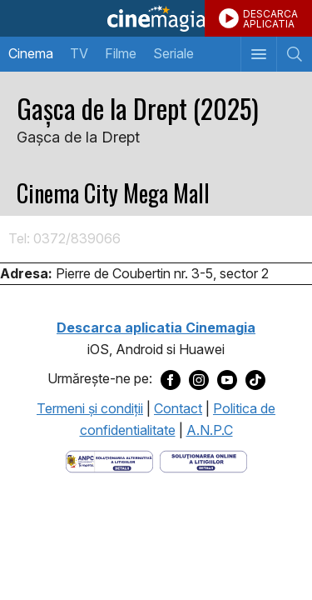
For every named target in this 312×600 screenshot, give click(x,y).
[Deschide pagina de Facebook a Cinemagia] (171, 379)
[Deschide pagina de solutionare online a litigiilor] (203, 460)
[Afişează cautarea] (294, 54)
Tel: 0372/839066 (64, 238)
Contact (178, 408)
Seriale (173, 53)
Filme (120, 53)
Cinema (30, 53)
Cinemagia (156, 18)
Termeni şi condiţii (90, 408)
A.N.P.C (209, 430)
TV (79, 53)
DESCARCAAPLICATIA (270, 19)
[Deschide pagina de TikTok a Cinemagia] (255, 379)
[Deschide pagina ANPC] (109, 460)
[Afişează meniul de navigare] (258, 54)
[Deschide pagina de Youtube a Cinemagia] (227, 379)
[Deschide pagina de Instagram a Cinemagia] (199, 379)
